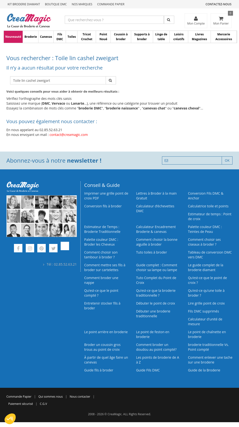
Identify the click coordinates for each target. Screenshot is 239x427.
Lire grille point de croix (206, 303)
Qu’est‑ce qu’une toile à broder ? (206, 293)
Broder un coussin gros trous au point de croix (102, 347)
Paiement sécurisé (20, 404)
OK (227, 160)
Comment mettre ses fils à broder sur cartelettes (104, 267)
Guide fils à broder (98, 370)
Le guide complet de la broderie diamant (205, 267)
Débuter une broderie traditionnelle (153, 313)
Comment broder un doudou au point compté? (156, 347)
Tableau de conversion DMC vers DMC (210, 254)
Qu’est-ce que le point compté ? (101, 293)
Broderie (30, 37)
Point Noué (103, 36)
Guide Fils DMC (148, 370)
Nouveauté (13, 37)
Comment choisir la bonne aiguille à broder (156, 242)
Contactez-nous (218, 4)
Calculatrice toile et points (208, 206)
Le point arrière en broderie (106, 332)
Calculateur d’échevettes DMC (155, 208)
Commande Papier (110, 4)
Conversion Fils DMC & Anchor (205, 195)
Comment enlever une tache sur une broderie (210, 359)
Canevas (46, 37)
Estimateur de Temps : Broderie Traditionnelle (102, 229)
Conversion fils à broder (103, 206)
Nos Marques (82, 4)
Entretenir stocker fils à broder (102, 305)
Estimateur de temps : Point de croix (210, 216)
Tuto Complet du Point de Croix (156, 280)
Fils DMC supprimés (203, 311)
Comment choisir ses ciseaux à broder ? (204, 242)
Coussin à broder (121, 36)
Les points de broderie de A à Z (157, 359)
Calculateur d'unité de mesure (205, 321)
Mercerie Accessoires (223, 36)
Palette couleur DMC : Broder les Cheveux (101, 242)
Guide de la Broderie (204, 370)
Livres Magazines (199, 36)
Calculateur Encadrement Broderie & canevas (156, 229)
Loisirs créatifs (178, 36)
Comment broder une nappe (101, 280)
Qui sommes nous (50, 397)
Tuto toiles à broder (151, 252)
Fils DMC (59, 36)
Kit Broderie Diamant (24, 4)
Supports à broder (142, 36)
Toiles (71, 37)
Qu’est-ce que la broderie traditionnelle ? (155, 293)
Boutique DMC (56, 4)
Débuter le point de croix (155, 303)
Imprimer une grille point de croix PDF (106, 195)
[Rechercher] (169, 20)
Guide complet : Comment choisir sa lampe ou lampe (156, 267)
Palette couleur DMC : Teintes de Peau (205, 229)
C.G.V (43, 404)
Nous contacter (80, 397)
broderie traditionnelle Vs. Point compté (208, 347)
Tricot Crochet (86, 36)
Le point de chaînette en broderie (207, 334)
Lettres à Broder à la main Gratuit (156, 195)
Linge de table (161, 36)
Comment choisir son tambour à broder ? (101, 254)
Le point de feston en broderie (152, 334)
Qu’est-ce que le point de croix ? (207, 280)
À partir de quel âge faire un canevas (106, 359)
